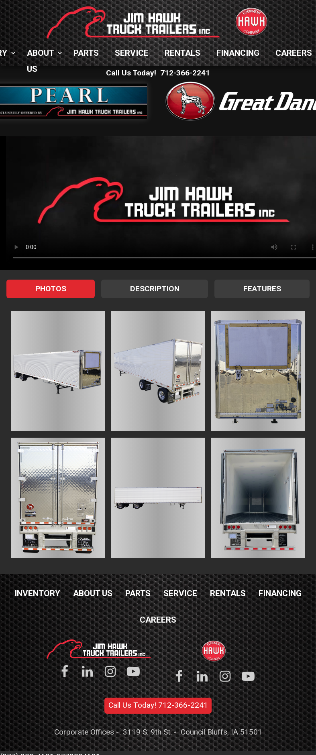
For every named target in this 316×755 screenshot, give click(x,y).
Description (154, 288)
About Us (40, 54)
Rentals (182, 53)
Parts (86, 53)
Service (132, 53)
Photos (50, 288)
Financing (237, 53)
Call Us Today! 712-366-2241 (158, 705)
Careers (158, 620)
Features (262, 288)
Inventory (37, 593)
